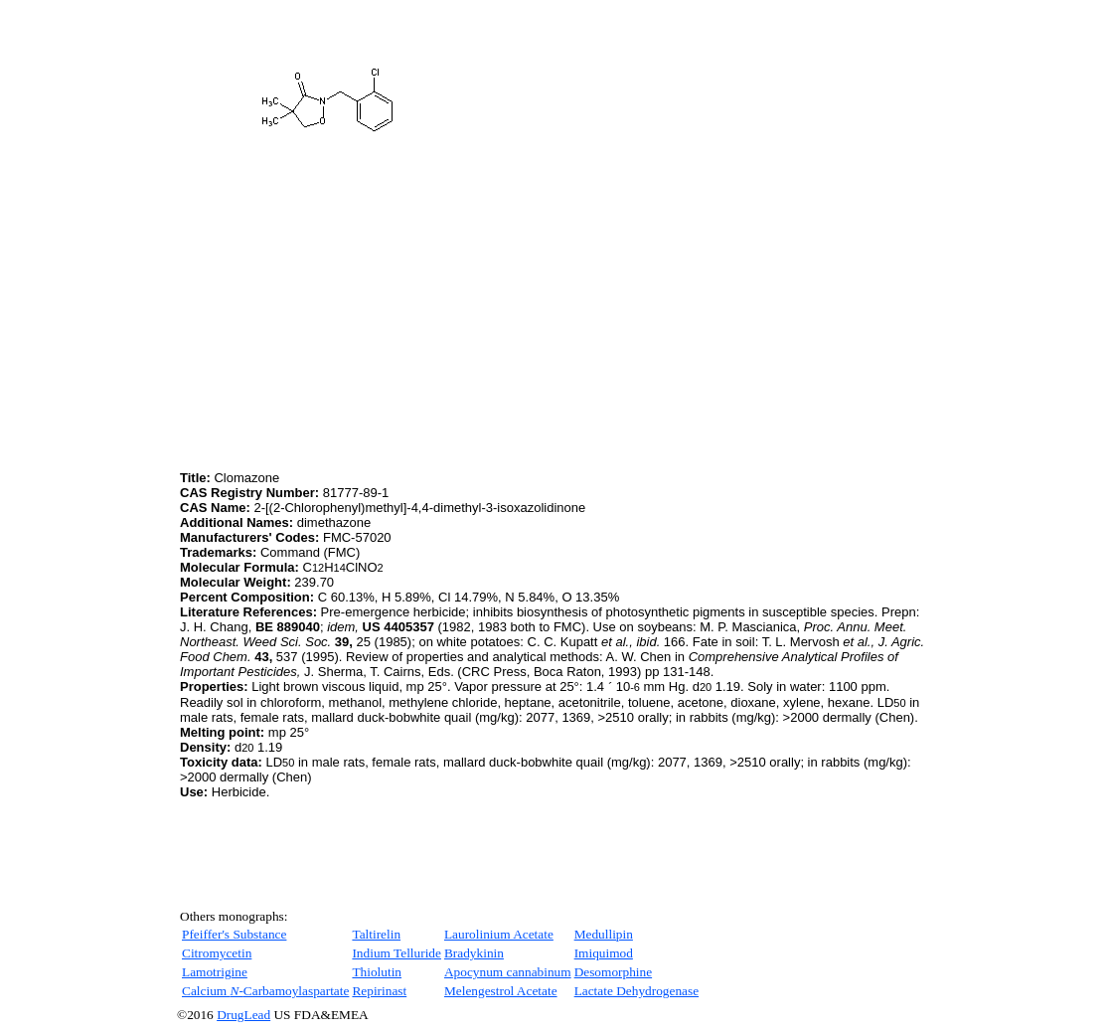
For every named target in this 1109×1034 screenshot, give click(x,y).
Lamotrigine (214, 971)
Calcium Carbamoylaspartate (265, 990)
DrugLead (243, 1014)
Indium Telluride (396, 953)
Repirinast (379, 990)
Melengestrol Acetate (500, 990)
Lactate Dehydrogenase (636, 990)
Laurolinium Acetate (499, 934)
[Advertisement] (347, 327)
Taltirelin (376, 934)
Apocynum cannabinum (507, 971)
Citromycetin (216, 953)
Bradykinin (474, 953)
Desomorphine (613, 971)
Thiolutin (376, 971)
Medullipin (603, 934)
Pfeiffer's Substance (234, 934)
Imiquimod (603, 953)
